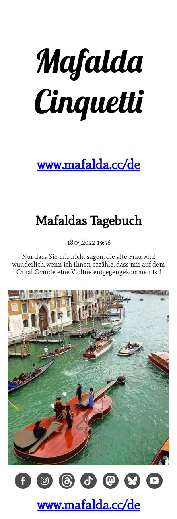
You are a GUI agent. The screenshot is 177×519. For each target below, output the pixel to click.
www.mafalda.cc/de (88, 164)
